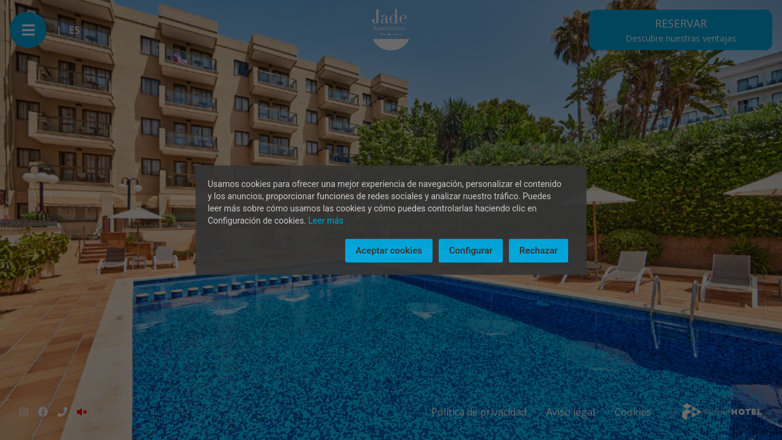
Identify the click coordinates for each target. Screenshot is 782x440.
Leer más (326, 221)
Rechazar (538, 250)
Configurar (470, 250)
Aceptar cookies (389, 250)
